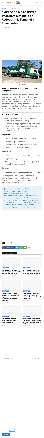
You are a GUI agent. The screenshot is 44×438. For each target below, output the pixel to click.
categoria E (14, 8)
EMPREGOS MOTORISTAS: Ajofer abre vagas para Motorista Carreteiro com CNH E (11, 321)
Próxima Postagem (35, 358)
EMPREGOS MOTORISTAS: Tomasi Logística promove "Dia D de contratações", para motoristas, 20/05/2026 (11, 272)
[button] (2, 2)
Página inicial (5, 8)
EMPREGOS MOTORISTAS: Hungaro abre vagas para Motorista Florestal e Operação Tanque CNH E (32, 296)
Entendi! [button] (6, 434)
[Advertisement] (22, 43)
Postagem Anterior (8, 358)
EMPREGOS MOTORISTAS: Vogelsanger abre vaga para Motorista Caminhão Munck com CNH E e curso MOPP (31, 272)
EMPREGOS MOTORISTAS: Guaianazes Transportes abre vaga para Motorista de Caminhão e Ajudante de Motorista (11, 297)
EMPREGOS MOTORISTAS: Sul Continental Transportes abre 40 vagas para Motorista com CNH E (32, 321)
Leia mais (12, 431)
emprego (15, 242)
